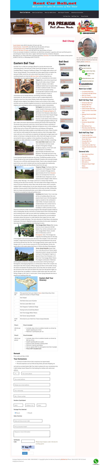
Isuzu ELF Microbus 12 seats (20, 50)
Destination (85, 167)
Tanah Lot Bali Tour (87, 135)
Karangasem (39, 234)
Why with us (85, 162)
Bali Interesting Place (88, 154)
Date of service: (18, 416)
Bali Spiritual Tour (87, 126)
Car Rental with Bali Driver (89, 93)
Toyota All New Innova (19, 48)
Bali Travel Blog (86, 160)
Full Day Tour (66, 16)
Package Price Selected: (20, 409)
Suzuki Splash (17, 45)
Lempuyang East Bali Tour (89, 129)
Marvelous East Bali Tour (88, 128)
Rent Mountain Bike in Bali (89, 97)
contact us (87, 61)
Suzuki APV (25, 47)
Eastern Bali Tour (86, 106)
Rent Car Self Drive (37, 12)
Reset (31, 453)
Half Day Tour (75, 16)
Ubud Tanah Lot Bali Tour (89, 145)
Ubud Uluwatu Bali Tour (88, 108)
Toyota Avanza (17, 47)
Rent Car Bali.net (25, 12)
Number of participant (20, 400)
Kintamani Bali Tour (87, 102)
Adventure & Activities (77, 12)
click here (46, 55)
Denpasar (53, 173)
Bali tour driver (35, 76)
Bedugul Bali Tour (87, 104)
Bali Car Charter (86, 95)
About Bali (85, 156)
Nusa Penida (84, 16)
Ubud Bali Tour (86, 143)
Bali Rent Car (64, 459)
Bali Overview (86, 158)
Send (24, 453)
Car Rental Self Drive (87, 91)
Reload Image (26, 449)
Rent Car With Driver (50, 12)
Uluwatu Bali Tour (87, 141)
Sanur (39, 293)
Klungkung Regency (48, 111)
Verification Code (17, 440)
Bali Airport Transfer (63, 12)
